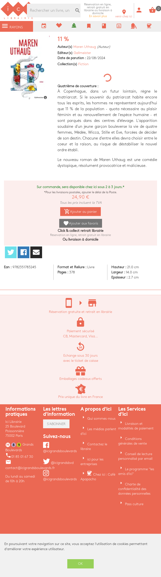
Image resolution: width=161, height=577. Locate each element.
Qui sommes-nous (101, 418)
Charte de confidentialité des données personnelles (134, 489)
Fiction (83, 64)
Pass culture (134, 504)
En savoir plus (98, 10)
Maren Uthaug (84, 46)
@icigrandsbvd (58, 462)
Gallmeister (82, 52)
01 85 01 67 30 (19, 456)
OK (80, 563)
